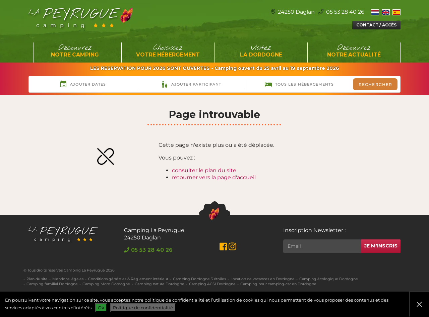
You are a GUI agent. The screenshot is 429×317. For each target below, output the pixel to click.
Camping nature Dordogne (159, 284)
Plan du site (37, 279)
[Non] (419, 304)
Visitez (261, 51)
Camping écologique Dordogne (328, 279)
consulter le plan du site (204, 170)
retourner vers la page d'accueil (214, 177)
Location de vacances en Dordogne (263, 279)
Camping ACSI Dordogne (212, 284)
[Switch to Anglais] (386, 12)
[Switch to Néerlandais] (375, 12)
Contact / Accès (376, 24)
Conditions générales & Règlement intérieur (128, 279)
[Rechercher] (322, 246)
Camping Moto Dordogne (106, 284)
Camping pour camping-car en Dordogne (278, 284)
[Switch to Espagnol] (396, 12)
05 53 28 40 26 (341, 12)
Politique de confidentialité (143, 307)
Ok (101, 307)
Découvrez (75, 51)
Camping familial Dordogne (52, 284)
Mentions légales (67, 279)
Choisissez (168, 51)
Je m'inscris (380, 246)
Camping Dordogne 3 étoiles (199, 279)
